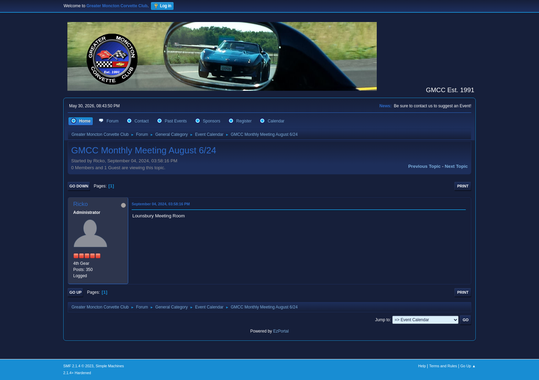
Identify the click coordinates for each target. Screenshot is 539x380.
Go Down (78, 186)
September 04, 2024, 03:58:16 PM (161, 204)
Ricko (80, 204)
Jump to (382, 319)
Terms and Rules (443, 366)
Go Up (75, 292)
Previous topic (424, 166)
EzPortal (281, 331)
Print (463, 186)
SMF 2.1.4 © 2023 (78, 366)
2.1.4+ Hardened (77, 373)
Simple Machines (110, 366)
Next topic (456, 166)
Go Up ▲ (468, 366)
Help (422, 366)
